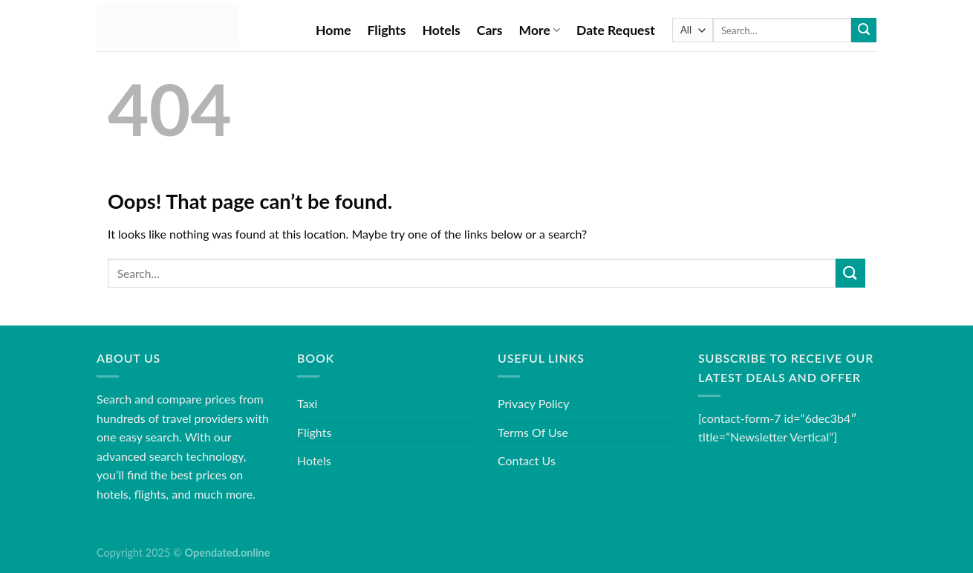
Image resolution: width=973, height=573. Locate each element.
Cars (490, 30)
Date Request (615, 30)
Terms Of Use (533, 432)
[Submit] (863, 30)
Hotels (442, 30)
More (539, 30)
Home (333, 30)
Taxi (307, 403)
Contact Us (527, 460)
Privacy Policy (534, 403)
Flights (387, 30)
